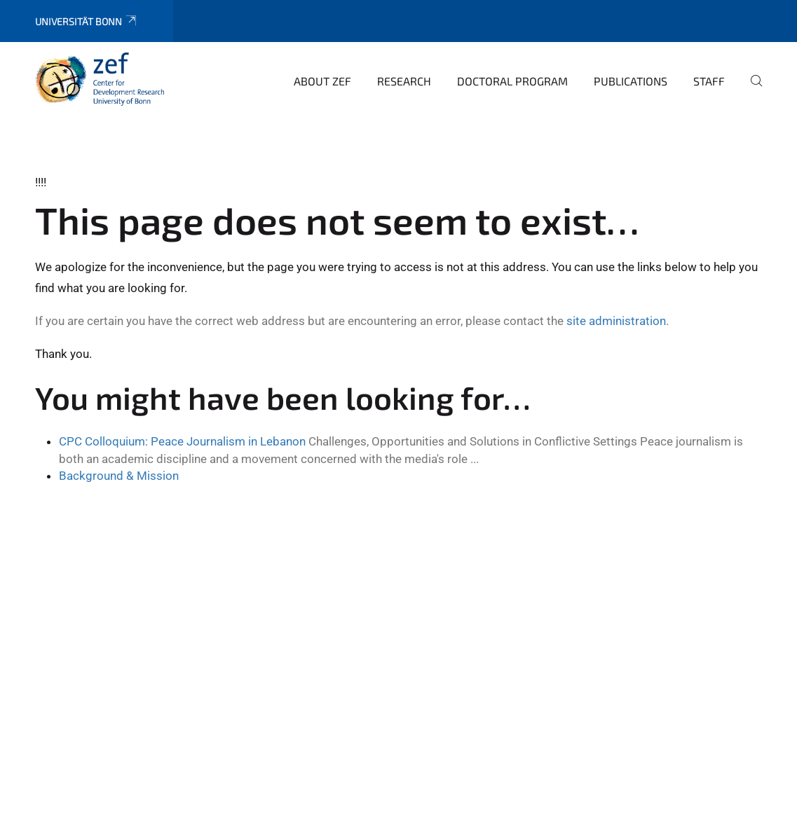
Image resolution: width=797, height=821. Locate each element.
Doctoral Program (512, 81)
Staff (709, 81)
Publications (630, 81)
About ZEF (322, 81)
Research (404, 81)
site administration (616, 321)
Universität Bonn (86, 21)
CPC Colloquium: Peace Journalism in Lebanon (182, 441)
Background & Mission (119, 476)
